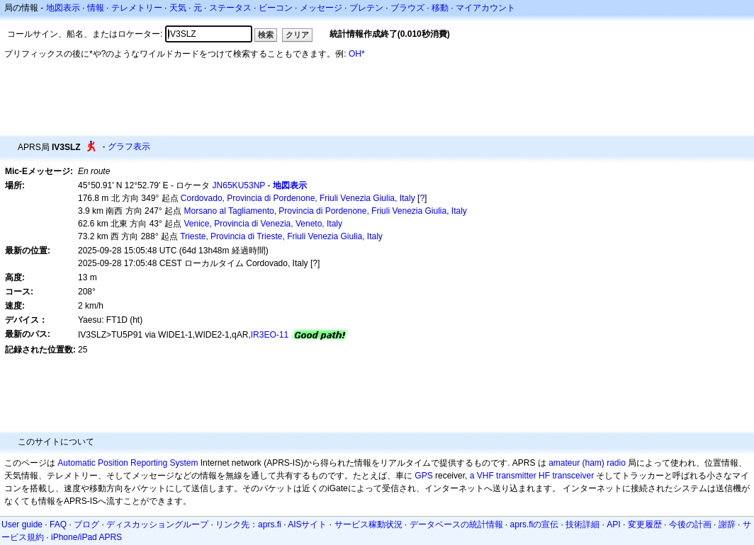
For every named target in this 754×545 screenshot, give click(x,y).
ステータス (230, 8)
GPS (423, 476)
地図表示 (63, 8)
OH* (357, 54)
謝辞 (727, 524)
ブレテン (366, 8)
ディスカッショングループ (157, 524)
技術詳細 (583, 524)
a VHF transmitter (503, 476)
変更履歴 (645, 524)
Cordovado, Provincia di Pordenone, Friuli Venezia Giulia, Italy (298, 198)
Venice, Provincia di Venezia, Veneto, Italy (263, 224)
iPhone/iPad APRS (86, 537)
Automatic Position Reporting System (127, 463)
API (613, 524)
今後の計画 (690, 524)
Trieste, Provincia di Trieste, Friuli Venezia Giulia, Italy (281, 236)
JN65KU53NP (239, 185)
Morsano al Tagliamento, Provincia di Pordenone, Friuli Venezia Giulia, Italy (325, 211)
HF (544, 476)
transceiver (573, 476)
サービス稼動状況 (368, 524)
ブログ (86, 524)
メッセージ (321, 8)
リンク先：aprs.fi (248, 524)
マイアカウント (485, 8)
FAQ (58, 524)
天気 (177, 8)
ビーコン (276, 8)
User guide (22, 524)
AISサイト (307, 524)
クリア (297, 34)
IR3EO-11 (269, 335)
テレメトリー (136, 8)
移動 (440, 8)
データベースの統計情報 (456, 524)
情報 (95, 8)
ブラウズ (407, 8)
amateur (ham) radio (587, 463)
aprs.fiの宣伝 (534, 524)
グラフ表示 (129, 146)
